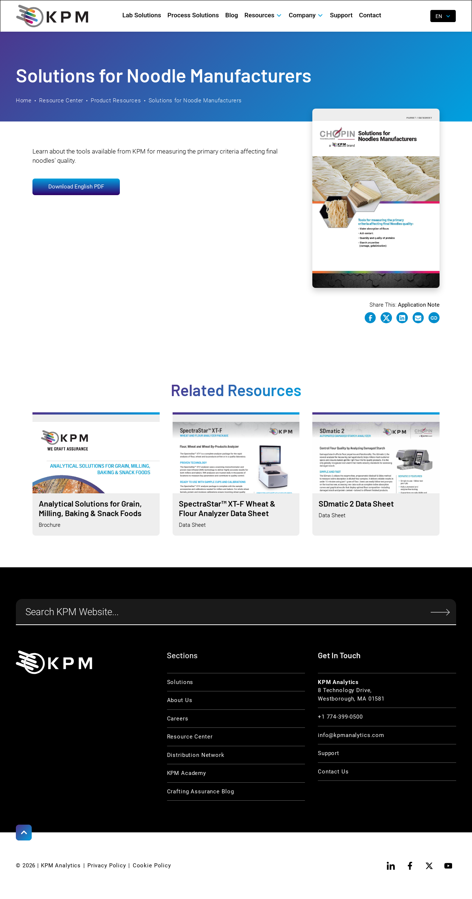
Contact (370, 15)
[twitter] (429, 866)
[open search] (419, 16)
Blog (231, 15)
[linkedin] (391, 866)
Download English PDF (76, 186)
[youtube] (448, 866)
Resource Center (61, 100)
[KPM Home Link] (54, 662)
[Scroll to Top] (24, 832)
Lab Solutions (141, 15)
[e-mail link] (418, 317)
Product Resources (116, 100)
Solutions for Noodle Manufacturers (195, 100)
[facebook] (410, 866)
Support (341, 15)
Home (23, 100)
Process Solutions (193, 15)
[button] (263, 15)
